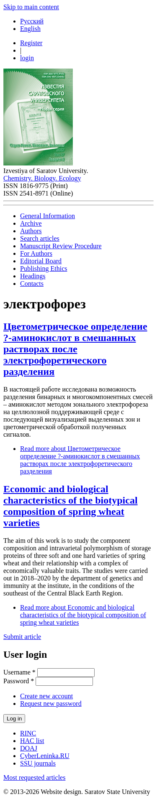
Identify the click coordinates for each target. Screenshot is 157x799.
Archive (31, 223)
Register (31, 42)
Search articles (39, 238)
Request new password (51, 703)
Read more (80, 460)
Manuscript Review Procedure (61, 245)
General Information (47, 215)
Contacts (32, 283)
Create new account (46, 696)
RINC (28, 733)
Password (18, 680)
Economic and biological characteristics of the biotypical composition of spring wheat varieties (70, 505)
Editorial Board (41, 261)
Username (19, 672)
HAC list (32, 740)
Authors (31, 230)
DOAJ (28, 748)
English (30, 28)
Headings (32, 276)
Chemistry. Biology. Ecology (42, 178)
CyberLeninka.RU (44, 755)
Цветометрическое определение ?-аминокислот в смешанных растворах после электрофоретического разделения (75, 349)
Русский (32, 21)
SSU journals (38, 763)
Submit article (22, 636)
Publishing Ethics (43, 268)
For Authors (36, 253)
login (27, 57)
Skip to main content (31, 6)
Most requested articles (34, 777)
